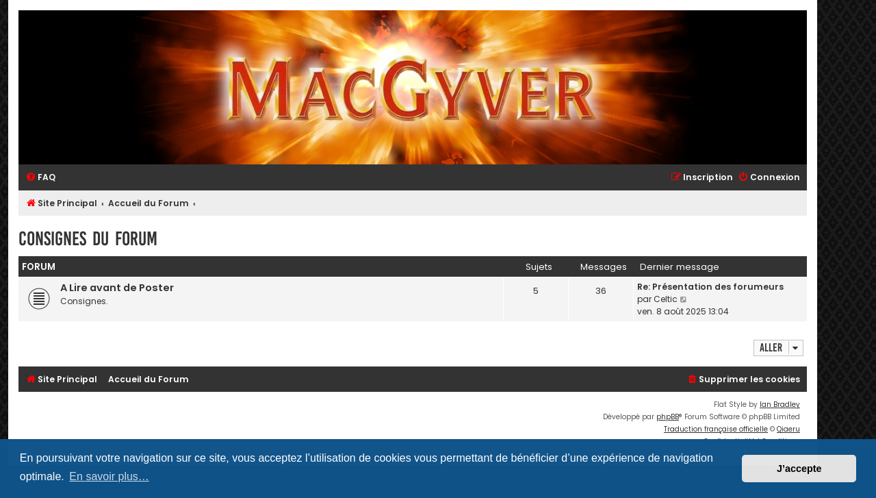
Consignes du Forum (87, 238)
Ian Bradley (780, 404)
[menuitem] (40, 178)
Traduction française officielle (716, 429)
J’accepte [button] (799, 468)
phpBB (667, 417)
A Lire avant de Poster (117, 288)
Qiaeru (788, 429)
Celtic (666, 299)
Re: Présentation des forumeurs (710, 286)
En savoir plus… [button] (109, 476)
